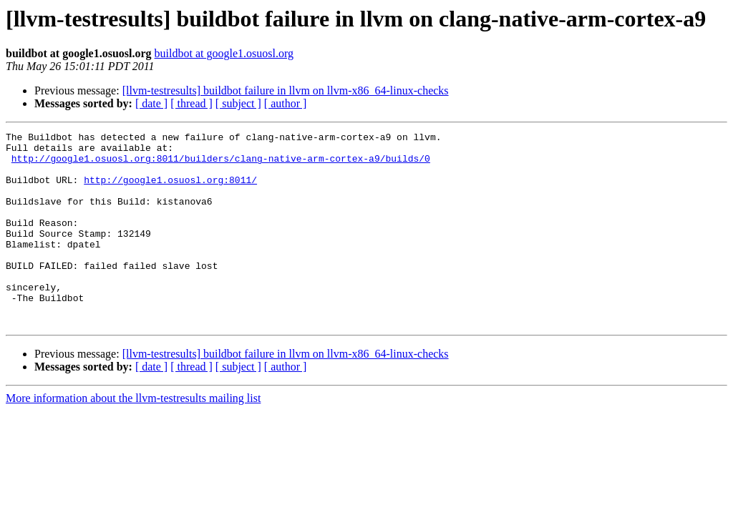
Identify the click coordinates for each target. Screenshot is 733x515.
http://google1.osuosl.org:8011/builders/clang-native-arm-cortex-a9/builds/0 (220, 164)
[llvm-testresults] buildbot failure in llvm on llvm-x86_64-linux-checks (285, 90)
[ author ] (285, 103)
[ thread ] (191, 103)
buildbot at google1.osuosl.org (224, 53)
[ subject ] (238, 103)
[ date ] (151, 103)
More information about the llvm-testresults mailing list (133, 437)
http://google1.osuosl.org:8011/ (170, 190)
